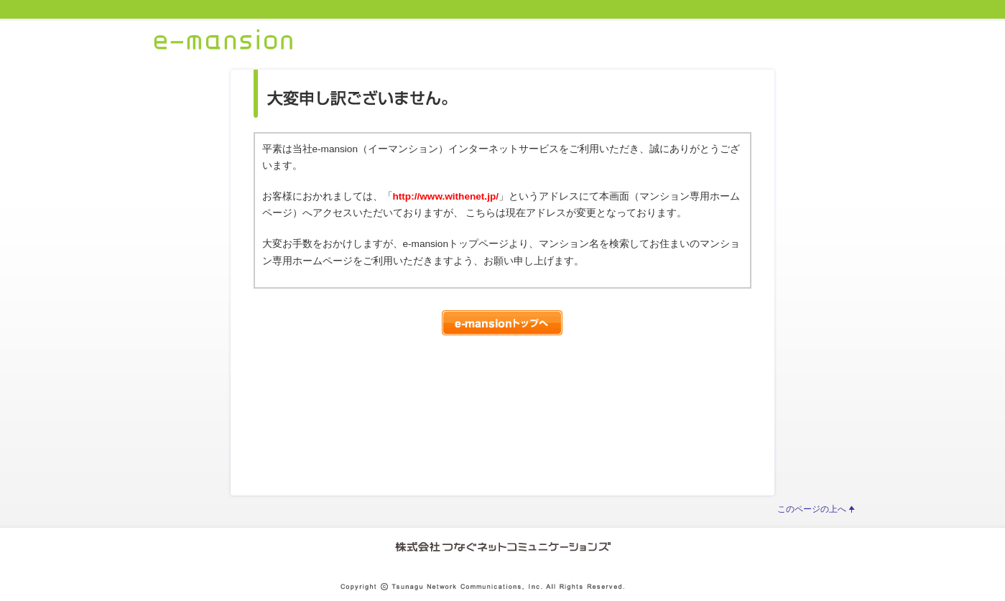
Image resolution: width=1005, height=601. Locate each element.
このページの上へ (811, 509)
